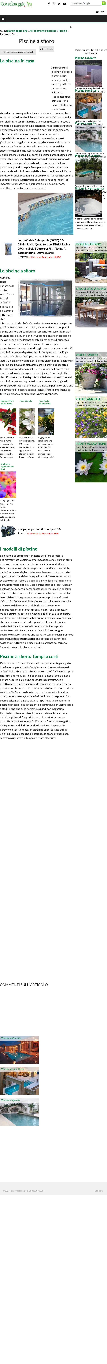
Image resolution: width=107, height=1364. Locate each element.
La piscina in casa (17, 60)
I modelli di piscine (18, 548)
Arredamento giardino (42, 30)
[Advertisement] (35, 27)
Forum (100, 12)
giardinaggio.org (17, 30)
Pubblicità (98, 1191)
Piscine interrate (11, 1038)
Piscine (63, 30)
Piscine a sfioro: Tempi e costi (29, 656)
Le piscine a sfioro (17, 270)
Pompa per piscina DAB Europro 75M (40, 529)
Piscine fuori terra (12, 1069)
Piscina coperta (10, 1100)
